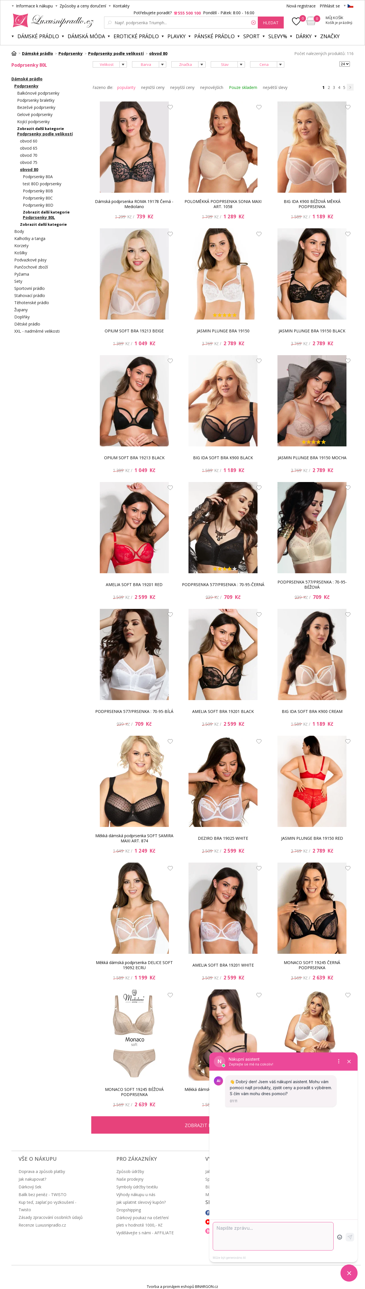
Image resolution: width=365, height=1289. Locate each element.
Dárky (304, 36)
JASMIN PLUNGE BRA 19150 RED (312, 838)
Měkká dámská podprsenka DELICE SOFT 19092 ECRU (134, 965)
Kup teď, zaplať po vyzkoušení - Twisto (47, 1205)
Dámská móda (86, 36)
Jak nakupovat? (32, 1179)
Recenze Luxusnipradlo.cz (42, 1225)
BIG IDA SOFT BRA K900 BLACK (223, 457)
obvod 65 (28, 148)
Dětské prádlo (27, 324)
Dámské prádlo (38, 36)
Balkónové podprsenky (38, 93)
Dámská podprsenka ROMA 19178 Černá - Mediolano (134, 204)
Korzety (21, 245)
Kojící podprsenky (33, 121)
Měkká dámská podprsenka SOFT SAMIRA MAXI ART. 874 (134, 838)
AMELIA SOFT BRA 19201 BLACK (223, 711)
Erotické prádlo (136, 36)
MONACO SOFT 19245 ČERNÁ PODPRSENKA (312, 965)
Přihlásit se (330, 6)
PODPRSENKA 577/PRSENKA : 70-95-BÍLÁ (134, 711)
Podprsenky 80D (38, 205)
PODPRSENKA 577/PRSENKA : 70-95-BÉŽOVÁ (312, 584)
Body (19, 231)
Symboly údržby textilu (137, 1187)
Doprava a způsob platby (42, 1171)
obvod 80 (29, 169)
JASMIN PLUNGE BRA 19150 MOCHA (312, 457)
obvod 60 (28, 141)
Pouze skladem (243, 87)
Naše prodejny (129, 1179)
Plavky (176, 36)
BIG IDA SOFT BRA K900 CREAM (312, 711)
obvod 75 (28, 162)
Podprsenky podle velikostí (45, 134)
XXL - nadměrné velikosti (37, 331)
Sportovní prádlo (29, 288)
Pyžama (21, 274)
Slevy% (277, 36)
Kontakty (121, 6)
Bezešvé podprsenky (36, 107)
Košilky (20, 252)
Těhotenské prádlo (31, 302)
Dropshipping (128, 1210)
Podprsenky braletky (35, 100)
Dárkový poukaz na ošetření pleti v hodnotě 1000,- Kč (142, 1221)
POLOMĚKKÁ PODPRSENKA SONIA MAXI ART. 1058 (222, 204)
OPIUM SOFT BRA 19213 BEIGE (134, 331)
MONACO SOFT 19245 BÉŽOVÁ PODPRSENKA (134, 1092)
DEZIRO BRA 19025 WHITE (223, 838)
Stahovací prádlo (29, 295)
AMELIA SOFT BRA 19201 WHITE (223, 965)
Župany (21, 309)
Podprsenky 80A (38, 176)
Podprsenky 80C (38, 198)
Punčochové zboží (31, 267)
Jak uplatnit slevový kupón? (141, 1202)
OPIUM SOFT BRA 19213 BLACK (134, 457)
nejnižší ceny (153, 87)
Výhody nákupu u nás (135, 1194)
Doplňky (22, 317)
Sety (18, 281)
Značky (330, 36)
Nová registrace (301, 6)
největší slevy (275, 87)
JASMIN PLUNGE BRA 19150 (223, 331)
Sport (251, 36)
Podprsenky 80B (38, 191)
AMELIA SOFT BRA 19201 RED (134, 584)
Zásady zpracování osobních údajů (51, 1217)
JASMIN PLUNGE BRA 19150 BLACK (312, 331)
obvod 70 (28, 155)
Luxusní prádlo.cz (52, 20)
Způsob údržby (130, 1171)
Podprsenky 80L (39, 217)
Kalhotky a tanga (29, 238)
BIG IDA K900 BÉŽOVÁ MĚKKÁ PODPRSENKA (312, 204)
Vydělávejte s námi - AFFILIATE (145, 1232)
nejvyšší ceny (182, 87)
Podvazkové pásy (30, 260)
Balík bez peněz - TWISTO (42, 1194)
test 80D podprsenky (42, 183)
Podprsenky (26, 86)
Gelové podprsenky (34, 114)
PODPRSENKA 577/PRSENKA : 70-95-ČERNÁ (223, 584)
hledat (271, 22)
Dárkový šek (30, 1187)
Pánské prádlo (214, 36)
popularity (126, 87)
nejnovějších (211, 87)
